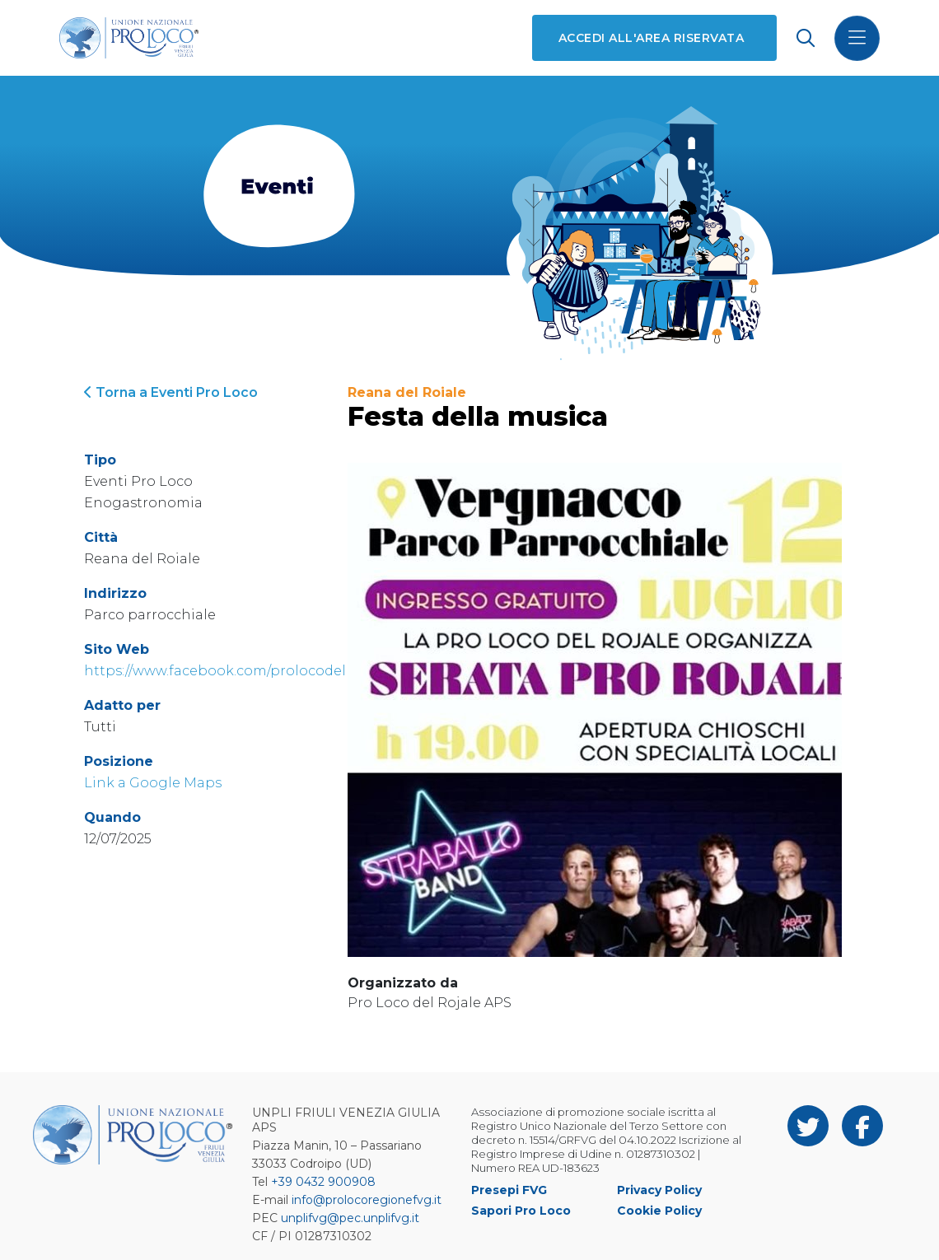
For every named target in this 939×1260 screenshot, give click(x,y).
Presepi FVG (509, 1190)
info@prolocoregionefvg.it (366, 1199)
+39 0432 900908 (323, 1181)
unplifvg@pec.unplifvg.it (350, 1218)
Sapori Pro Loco (521, 1210)
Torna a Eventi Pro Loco (171, 392)
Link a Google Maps (153, 783)
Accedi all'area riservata (651, 37)
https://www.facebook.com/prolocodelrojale (234, 671)
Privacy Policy (659, 1190)
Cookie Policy (659, 1210)
